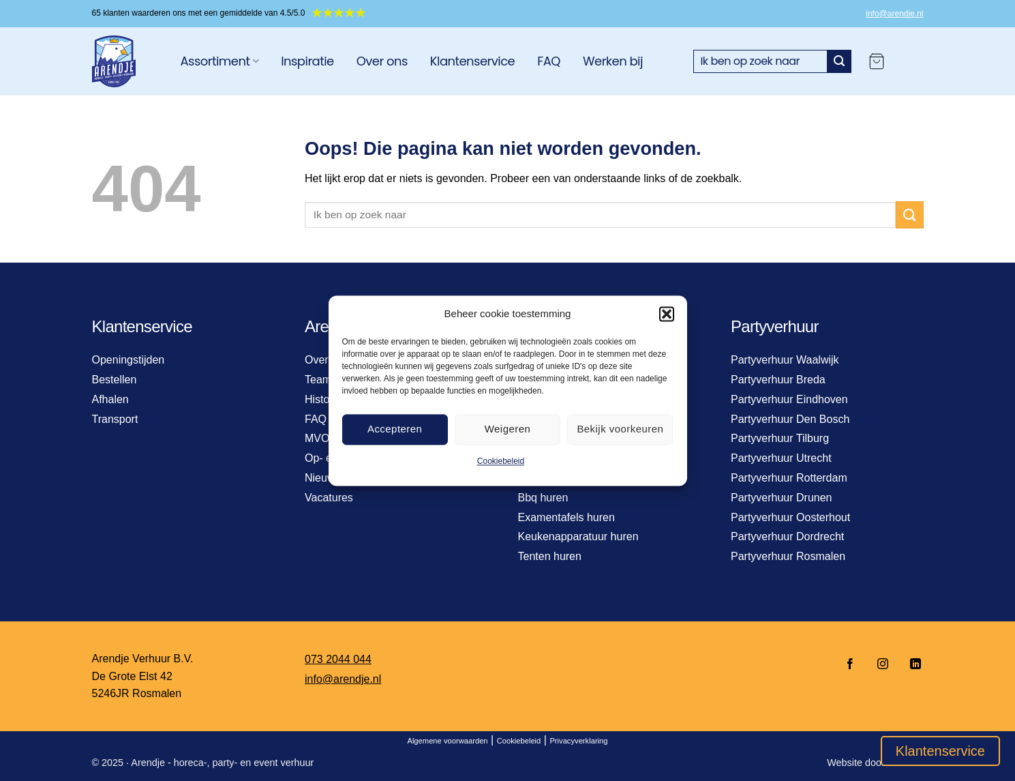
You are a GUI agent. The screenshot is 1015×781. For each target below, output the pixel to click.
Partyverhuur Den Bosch (790, 419)
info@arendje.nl (894, 13)
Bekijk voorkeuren (620, 428)
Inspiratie (307, 61)
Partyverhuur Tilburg (780, 438)
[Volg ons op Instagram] (882, 665)
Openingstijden (128, 360)
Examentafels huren (566, 517)
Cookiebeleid (500, 461)
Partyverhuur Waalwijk (785, 360)
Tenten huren (549, 556)
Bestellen (114, 379)
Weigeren (508, 428)
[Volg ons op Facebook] (850, 665)
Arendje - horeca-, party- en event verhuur (222, 762)
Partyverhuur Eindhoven (789, 399)
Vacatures (329, 497)
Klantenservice (472, 61)
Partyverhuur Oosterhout (790, 517)
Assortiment (220, 61)
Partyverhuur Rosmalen (788, 556)
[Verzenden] (839, 61)
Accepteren (394, 428)
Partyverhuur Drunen (781, 497)
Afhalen (110, 399)
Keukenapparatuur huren (578, 536)
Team (318, 379)
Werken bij (613, 61)
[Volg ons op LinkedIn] (911, 665)
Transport (115, 419)
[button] (666, 314)
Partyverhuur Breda (778, 379)
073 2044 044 (338, 659)
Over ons (382, 61)
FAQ (548, 61)
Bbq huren (543, 497)
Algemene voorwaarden (447, 741)
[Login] (911, 61)
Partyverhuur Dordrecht (787, 536)
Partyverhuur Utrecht (781, 458)
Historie (323, 399)
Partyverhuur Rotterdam (789, 478)
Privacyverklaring (578, 741)
